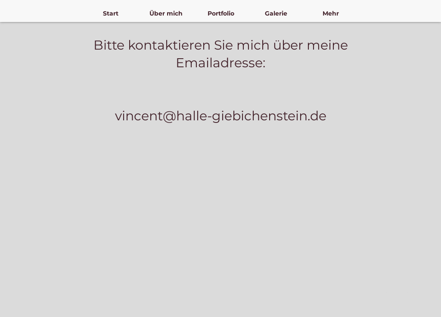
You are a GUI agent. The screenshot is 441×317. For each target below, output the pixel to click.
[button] (165, 13)
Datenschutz (395, 292)
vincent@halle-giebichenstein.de (220, 116)
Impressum (357, 292)
